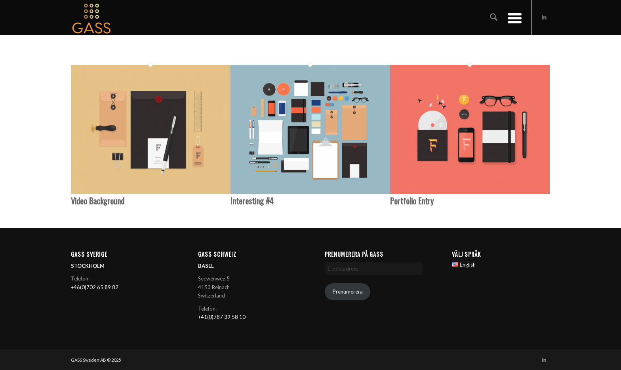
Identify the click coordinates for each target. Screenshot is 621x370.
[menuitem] (494, 17)
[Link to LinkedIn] (544, 17)
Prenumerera (348, 291)
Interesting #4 (252, 201)
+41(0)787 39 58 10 (222, 317)
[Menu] (512, 17)
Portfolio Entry (412, 201)
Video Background (97, 201)
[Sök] (494, 17)
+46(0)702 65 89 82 (94, 287)
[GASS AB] (91, 17)
